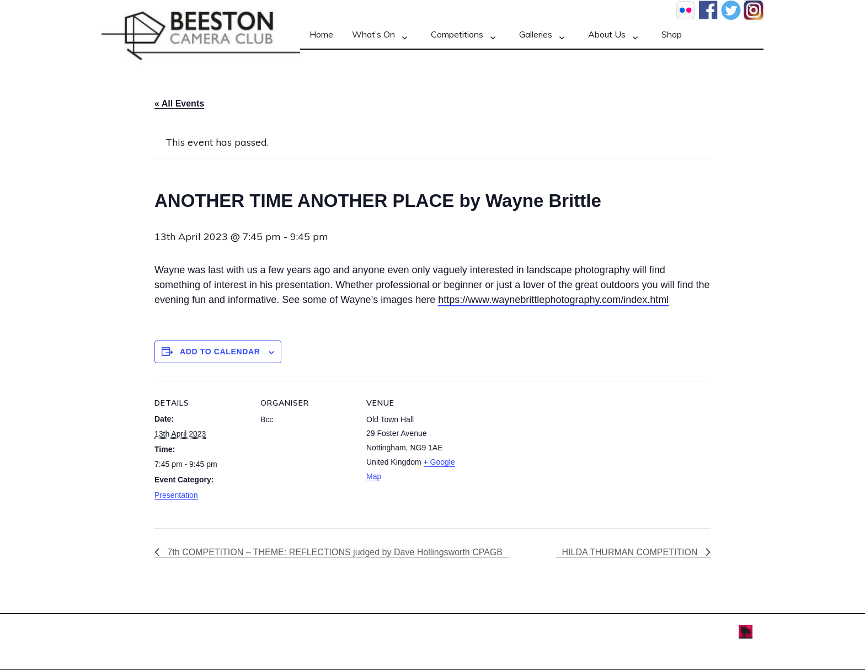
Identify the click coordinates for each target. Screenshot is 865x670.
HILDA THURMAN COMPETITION (631, 552)
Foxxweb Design (711, 630)
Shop (671, 34)
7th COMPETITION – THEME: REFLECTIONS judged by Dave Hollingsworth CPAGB (334, 552)
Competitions (457, 34)
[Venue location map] (530, 456)
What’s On (373, 34)
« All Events (179, 103)
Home (321, 34)
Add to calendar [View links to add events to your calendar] (220, 351)
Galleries (535, 34)
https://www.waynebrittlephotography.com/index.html (553, 299)
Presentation (176, 495)
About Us (607, 34)
